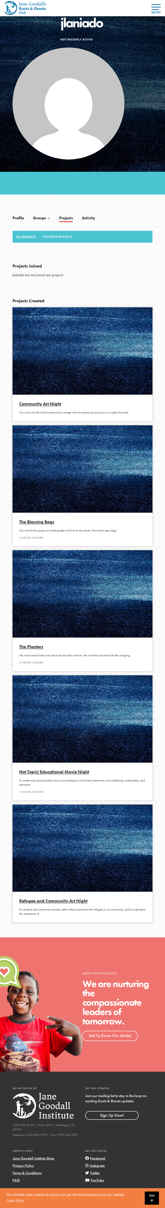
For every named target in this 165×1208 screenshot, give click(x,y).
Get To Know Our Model (110, 1035)
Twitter (92, 1172)
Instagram (95, 1165)
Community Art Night (40, 404)
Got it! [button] (152, 1198)
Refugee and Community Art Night (53, 901)
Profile (18, 218)
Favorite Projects (57, 237)
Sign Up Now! (112, 1115)
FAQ (16, 1180)
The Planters (31, 646)
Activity (88, 218)
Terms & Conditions (27, 1172)
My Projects (26, 237)
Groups (41, 218)
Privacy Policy (23, 1165)
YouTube (94, 1180)
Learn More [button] (15, 1200)
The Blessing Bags (36, 522)
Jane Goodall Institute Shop (33, 1158)
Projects (66, 218)
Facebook (95, 1158)
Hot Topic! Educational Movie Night (54, 772)
